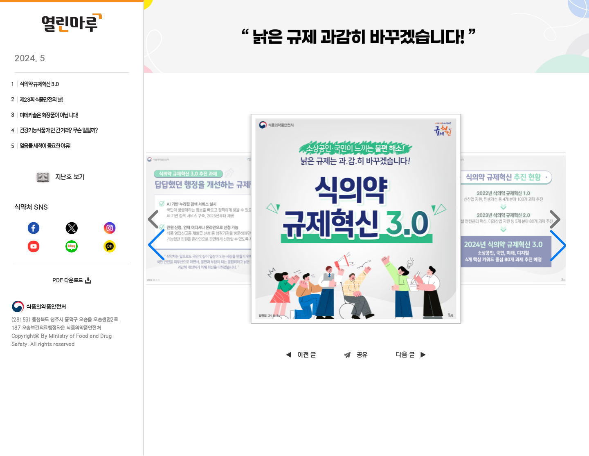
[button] (156, 226)
